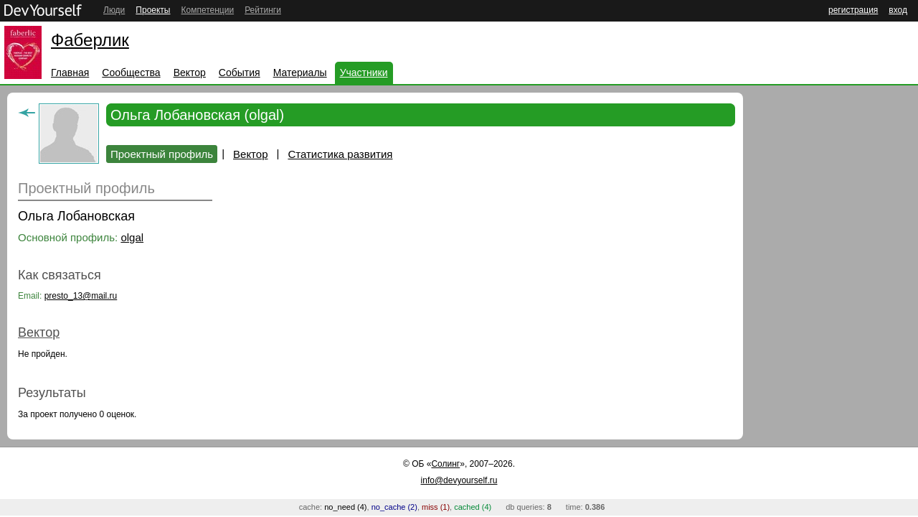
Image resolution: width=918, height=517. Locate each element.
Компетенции (207, 10)
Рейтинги (263, 10)
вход (898, 10)
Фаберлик (90, 40)
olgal (131, 237)
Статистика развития (340, 154)
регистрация (853, 10)
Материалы (300, 72)
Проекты (153, 10)
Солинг (445, 464)
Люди (114, 10)
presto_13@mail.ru (81, 296)
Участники (364, 72)
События (239, 72)
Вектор (190, 72)
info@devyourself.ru (459, 480)
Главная (70, 72)
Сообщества (131, 72)
